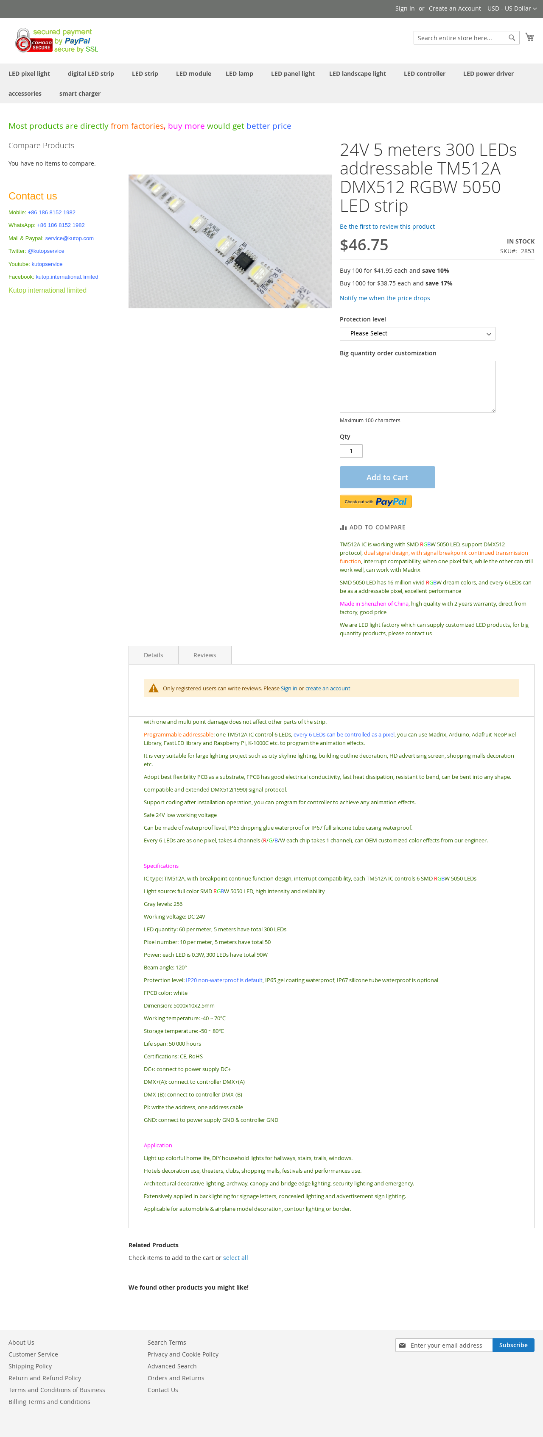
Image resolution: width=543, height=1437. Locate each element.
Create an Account (455, 8)
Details (153, 655)
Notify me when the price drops (385, 298)
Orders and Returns (176, 1378)
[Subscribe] (514, 1345)
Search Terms (167, 1342)
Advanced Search (172, 1366)
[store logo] (54, 40)
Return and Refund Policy (44, 1378)
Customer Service (33, 1354)
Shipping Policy (30, 1366)
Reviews (204, 655)
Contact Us (163, 1390)
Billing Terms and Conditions (49, 1402)
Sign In (405, 8)
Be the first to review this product (387, 226)
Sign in (289, 688)
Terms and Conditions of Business (56, 1390)
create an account (327, 688)
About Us (21, 1342)
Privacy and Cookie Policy (183, 1354)
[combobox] (467, 37)
